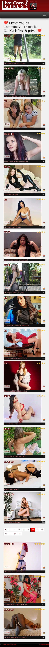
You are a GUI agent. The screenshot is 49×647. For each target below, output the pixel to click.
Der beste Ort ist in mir (12, 424)
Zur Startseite (44, 645)
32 (42, 529)
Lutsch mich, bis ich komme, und (16, 260)
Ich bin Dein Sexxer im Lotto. (14, 63)
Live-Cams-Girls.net (9, 645)
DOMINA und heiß (11, 194)
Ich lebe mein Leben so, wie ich (15, 637)
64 (15, 533)
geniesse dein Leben (11, 129)
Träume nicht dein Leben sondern (16, 162)
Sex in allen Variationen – (13, 522)
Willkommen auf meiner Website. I (16, 325)
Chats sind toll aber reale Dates (15, 96)
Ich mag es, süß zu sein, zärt (14, 293)
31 (37, 529)
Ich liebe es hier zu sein (12, 227)
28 (23, 529)
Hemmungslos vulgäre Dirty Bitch (16, 604)
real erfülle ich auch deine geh (14, 456)
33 (6, 533)
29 (28, 529)
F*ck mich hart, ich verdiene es (15, 572)
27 (19, 529)
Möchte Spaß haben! (11, 489)
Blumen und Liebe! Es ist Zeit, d (15, 358)
